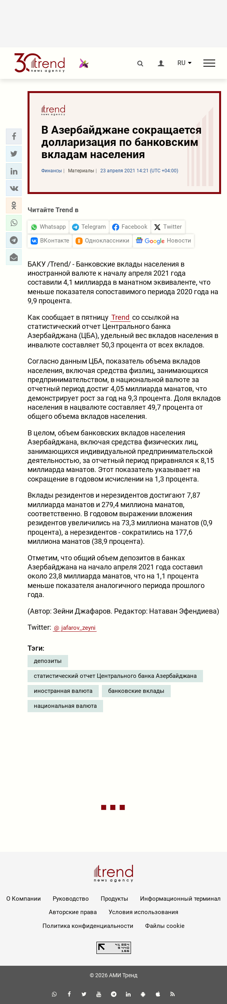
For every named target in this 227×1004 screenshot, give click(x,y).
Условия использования (143, 912)
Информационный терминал (180, 898)
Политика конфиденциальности (87, 925)
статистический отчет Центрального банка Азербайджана (115, 675)
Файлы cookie (165, 925)
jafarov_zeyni (78, 627)
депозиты (48, 660)
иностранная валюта (63, 690)
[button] (13, 136)
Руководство (71, 898)
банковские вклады (136, 690)
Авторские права (73, 912)
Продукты (114, 898)
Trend (120, 317)
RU (181, 63)
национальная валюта (65, 705)
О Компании (23, 898)
